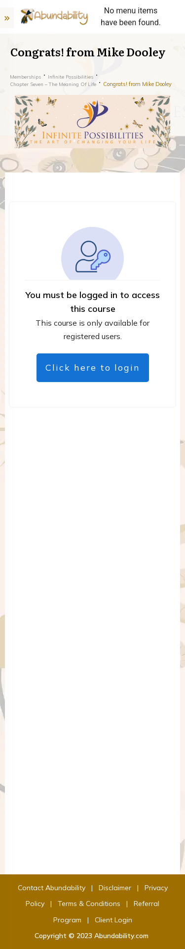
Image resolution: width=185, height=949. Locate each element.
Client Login (113, 919)
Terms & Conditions (89, 903)
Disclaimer (115, 887)
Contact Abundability (51, 887)
